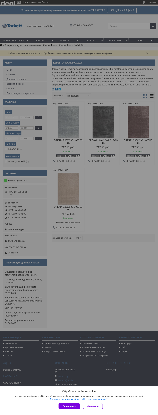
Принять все (69, 406)
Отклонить (93, 406)
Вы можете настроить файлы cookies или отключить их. (78, 399)
